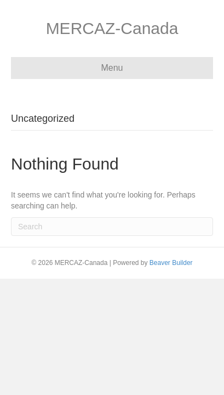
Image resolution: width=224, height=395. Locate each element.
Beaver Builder (171, 263)
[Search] (112, 226)
